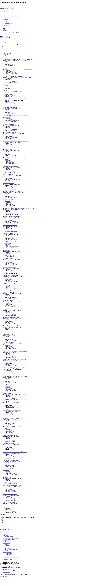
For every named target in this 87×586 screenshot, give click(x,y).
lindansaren (8, 133)
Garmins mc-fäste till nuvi (9, 468)
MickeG (13, 305)
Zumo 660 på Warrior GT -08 (10, 225)
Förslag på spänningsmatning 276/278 (12, 410)
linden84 (14, 482)
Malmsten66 (7, 142)
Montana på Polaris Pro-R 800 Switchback (13, 191)
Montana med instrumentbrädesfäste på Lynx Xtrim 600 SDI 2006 (18, 208)
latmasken (14, 372)
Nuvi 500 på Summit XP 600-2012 (11, 258)
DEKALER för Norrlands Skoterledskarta (12, 76)
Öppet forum (26, 60)
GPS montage (5, 37)
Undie (13, 465)
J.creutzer (7, 201)
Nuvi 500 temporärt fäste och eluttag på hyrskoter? (15, 452)
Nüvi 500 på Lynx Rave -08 (9, 342)
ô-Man (6, 402)
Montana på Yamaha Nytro (9, 267)
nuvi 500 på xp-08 (7, 477)
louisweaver (14, 129)
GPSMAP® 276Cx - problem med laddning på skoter (15, 99)
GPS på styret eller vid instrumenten (11, 309)
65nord (6, 184)
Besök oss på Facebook (8, 8)
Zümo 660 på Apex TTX (8, 183)
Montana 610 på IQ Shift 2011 (10, 132)
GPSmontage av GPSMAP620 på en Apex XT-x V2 (15, 376)
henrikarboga (8, 243)
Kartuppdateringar (28, 69)
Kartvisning (5, 90)
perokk (6, 293)
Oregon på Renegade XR (9, 300)
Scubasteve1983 (16, 179)
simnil (13, 339)
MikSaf (13, 456)
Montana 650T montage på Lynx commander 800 (15, 157)
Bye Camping (8, 285)
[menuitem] (10, 22)
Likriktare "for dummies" (8, 174)
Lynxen (6, 461)
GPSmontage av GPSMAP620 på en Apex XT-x (14, 359)
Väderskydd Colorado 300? (9, 233)
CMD (5, 234)
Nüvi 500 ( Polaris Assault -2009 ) (11, 275)
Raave (5, 217)
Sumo (13, 347)
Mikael (7, 39)
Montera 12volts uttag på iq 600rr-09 (11, 216)
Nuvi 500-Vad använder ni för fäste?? (12, 460)
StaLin (13, 414)
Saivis (13, 204)
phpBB (7, 574)
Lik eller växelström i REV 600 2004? (12, 485)
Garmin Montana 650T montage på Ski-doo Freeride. (15, 141)
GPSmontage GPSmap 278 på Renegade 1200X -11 (15, 368)
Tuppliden (6, 436)
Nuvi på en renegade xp (8, 292)
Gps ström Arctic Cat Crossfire (10, 494)
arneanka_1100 (8, 394)
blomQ (5, 495)
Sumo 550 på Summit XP (9, 334)
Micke (6, 259)
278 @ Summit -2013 (8, 199)
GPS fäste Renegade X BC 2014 (11, 166)
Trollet (5, 419)
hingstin (13, 263)
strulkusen (7, 386)
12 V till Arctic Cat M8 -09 (9, 502)
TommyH (6, 276)
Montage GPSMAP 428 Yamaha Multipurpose (14, 426)
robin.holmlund (7, 100)
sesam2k (7, 209)
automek (7, 478)
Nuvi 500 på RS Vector (8, 443)
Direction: (28, 517)
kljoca (6, 159)
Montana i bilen (6, 250)
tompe (5, 486)
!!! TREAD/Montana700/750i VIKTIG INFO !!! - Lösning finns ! (17, 59)
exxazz (6, 453)
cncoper (6, 108)
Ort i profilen (6, 67)
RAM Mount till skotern (8, 124)
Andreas (6, 69)
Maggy (5, 175)
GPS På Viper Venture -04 (9, 283)
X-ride (6, 167)
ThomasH (7, 268)
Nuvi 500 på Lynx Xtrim (8, 384)
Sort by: (16, 517)
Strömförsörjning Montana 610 (10, 107)
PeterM (6, 125)
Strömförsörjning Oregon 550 (10, 435)
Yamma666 (7, 251)
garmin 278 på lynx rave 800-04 (10, 241)
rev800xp (6, 91)
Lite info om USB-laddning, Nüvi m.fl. (11, 418)
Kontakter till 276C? (7, 393)
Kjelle (6, 327)
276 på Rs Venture (7, 401)
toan (6, 444)
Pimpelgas (7, 301)
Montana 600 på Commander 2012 (11, 325)
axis (13, 238)
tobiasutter (6, 470)
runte (13, 64)
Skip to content (3, 11)
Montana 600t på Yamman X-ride (11, 317)
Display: (6, 517)
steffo (13, 423)
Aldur (6, 503)
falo (5, 352)
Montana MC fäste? (7, 149)
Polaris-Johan (8, 192)
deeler (6, 335)
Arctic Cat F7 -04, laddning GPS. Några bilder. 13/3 (15, 351)
